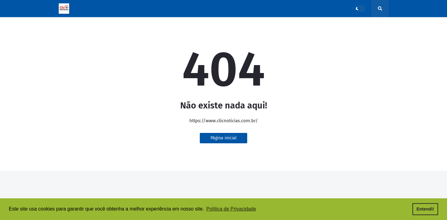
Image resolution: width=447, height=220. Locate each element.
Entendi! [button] (425, 209)
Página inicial (223, 138)
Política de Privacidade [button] (231, 208)
